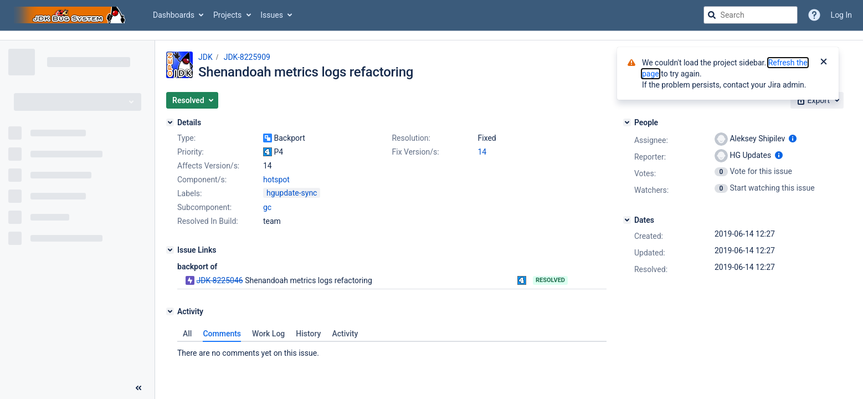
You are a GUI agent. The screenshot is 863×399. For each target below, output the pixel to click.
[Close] (823, 62)
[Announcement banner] (431, 35)
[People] (627, 122)
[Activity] (170, 311)
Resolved (550, 280)
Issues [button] (271, 15)
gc (267, 207)
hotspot (276, 179)
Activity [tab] (345, 333)
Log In (841, 15)
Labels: (189, 193)
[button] (192, 100)
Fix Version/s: (415, 151)
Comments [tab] (222, 333)
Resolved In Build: (207, 221)
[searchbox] (750, 15)
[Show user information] (792, 138)
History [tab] (308, 333)
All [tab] (187, 333)
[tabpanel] (392, 350)
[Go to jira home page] (71, 15)
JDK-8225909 (247, 57)
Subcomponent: (204, 207)
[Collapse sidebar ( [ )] (138, 388)
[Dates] (627, 220)
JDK (205, 57)
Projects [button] (227, 15)
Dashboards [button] (173, 15)
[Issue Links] (170, 250)
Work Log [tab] (268, 333)
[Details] (170, 122)
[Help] (814, 15)
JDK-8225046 (219, 280)
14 (481, 151)
